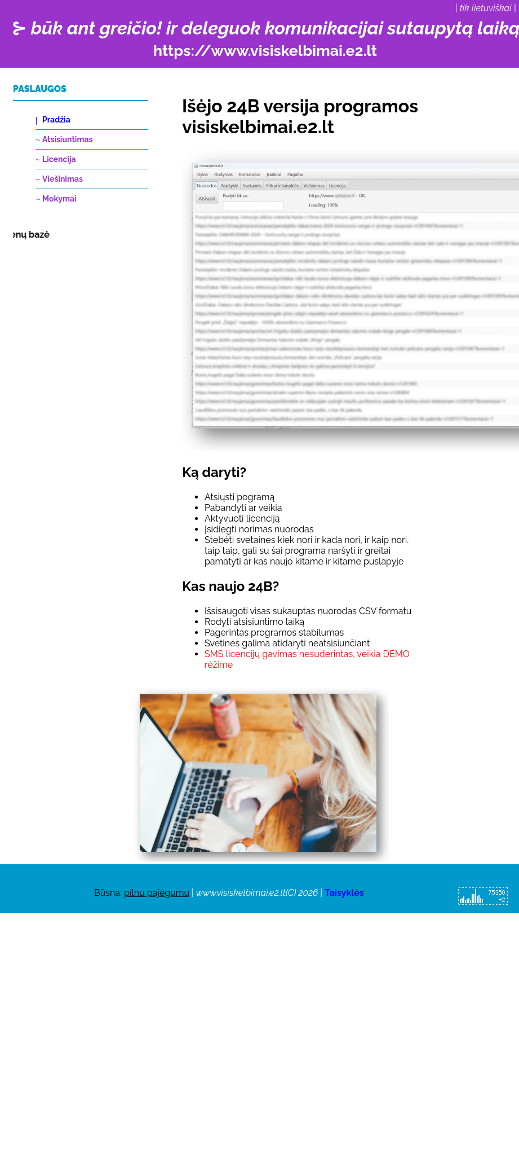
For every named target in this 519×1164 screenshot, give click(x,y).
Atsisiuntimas (67, 139)
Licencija (59, 159)
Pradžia (56, 119)
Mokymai (59, 198)
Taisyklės (344, 892)
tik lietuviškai (486, 8)
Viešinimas (62, 178)
